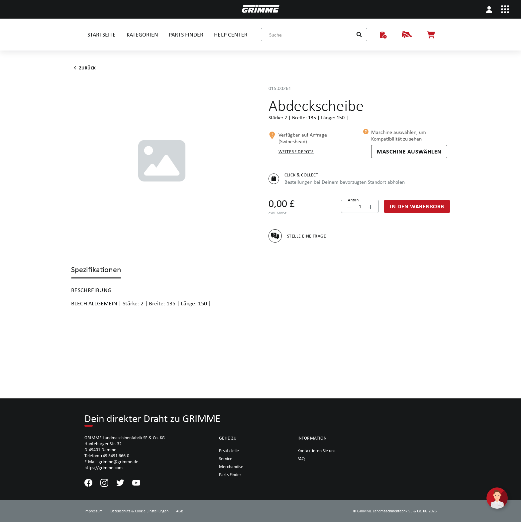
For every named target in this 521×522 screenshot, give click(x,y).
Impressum (93, 511)
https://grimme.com (103, 467)
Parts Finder (230, 474)
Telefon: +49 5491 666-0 (106, 456)
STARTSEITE (101, 34)
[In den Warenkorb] (417, 206)
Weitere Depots (296, 152)
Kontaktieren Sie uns (316, 451)
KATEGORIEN (142, 34)
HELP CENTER (230, 34)
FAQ (301, 459)
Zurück (83, 68)
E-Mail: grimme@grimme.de (111, 462)
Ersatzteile (229, 451)
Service (225, 459)
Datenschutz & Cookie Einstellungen (139, 511)
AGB (179, 511)
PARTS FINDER (186, 34)
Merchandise (231, 467)
